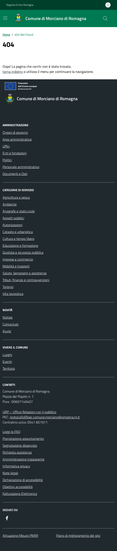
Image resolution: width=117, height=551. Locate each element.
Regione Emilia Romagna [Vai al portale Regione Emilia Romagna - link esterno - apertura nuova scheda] (19, 5)
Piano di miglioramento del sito (78, 535)
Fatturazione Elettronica (20, 493)
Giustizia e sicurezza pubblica (23, 252)
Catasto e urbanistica (18, 231)
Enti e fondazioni (15, 153)
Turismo (8, 286)
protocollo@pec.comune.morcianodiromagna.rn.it (45, 417)
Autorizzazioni (12, 224)
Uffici (6, 146)
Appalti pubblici (13, 218)
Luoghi (7, 354)
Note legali (10, 473)
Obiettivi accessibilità (18, 486)
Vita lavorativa (13, 293)
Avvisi (7, 331)
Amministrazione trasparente (23, 459)
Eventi (7, 361)
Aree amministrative (17, 139)
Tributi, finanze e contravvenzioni (26, 279)
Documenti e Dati (15, 173)
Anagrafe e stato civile (19, 211)
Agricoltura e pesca (16, 197)
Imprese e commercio (18, 259)
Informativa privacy (16, 466)
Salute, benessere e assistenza (25, 273)
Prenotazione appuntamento (23, 438)
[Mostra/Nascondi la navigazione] (5, 18)
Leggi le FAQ (11, 431)
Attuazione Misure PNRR (20, 535)
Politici (7, 160)
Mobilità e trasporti (16, 266)
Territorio (9, 368)
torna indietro (13, 71)
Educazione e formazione (20, 245)
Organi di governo (15, 132)
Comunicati (11, 324)
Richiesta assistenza (17, 452)
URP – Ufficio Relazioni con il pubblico (29, 411)
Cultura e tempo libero (18, 238)
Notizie (7, 317)
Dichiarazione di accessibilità (23, 479)
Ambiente (10, 204)
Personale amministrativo (21, 166)
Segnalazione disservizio (20, 445)
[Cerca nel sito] (105, 18)
